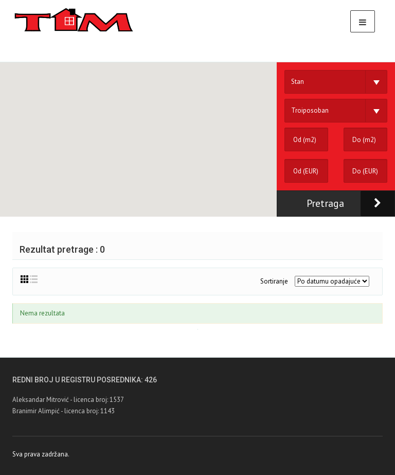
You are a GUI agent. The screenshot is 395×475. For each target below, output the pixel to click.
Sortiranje (274, 281)
